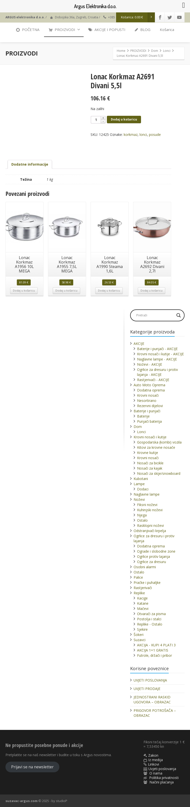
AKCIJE (139, 343)
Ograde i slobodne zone (156, 551)
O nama (155, 773)
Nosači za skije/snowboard (158, 473)
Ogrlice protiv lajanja (153, 556)
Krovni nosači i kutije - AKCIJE (160, 354)
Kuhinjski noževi (150, 510)
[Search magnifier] (178, 315)
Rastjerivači (143, 587)
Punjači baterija (149, 421)
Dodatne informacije (29, 164)
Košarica (167, 29)
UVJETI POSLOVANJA (150, 680)
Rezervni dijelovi (150, 405)
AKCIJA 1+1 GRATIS (152, 650)
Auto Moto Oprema (149, 385)
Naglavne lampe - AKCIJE (157, 359)
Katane (142, 603)
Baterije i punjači (147, 411)
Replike (139, 593)
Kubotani (141, 478)
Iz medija (155, 759)
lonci (143, 134)
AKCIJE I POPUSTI (106, 29)
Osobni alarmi (145, 567)
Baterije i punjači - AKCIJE (157, 348)
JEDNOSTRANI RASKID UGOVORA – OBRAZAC (152, 699)
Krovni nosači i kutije (150, 437)
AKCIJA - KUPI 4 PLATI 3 (156, 645)
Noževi (139, 499)
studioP (61, 801)
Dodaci (142, 489)
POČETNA (27, 29)
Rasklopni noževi (150, 525)
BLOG (142, 29)
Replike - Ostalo (149, 624)
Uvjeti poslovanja (162, 768)
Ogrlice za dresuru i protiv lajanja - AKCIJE (157, 372)
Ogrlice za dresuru (151, 561)
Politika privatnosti (164, 777)
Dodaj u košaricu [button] (24, 290)
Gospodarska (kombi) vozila (159, 442)
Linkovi (153, 764)
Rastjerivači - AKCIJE (153, 379)
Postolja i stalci (149, 619)
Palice (138, 577)
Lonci (141, 431)
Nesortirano (146, 400)
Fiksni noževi (147, 504)
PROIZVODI (64, 29)
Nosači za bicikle (150, 463)
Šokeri (138, 634)
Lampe (139, 483)
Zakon (153, 755)
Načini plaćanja (161, 782)
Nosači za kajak (149, 468)
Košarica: (138, 17)
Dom (138, 426)
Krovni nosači (148, 395)
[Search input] (154, 315)
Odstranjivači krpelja (150, 530)
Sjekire (142, 629)
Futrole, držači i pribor (154, 655)
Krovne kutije (147, 452)
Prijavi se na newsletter (32, 767)
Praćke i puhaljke (147, 582)
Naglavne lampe (147, 494)
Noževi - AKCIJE (149, 364)
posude (155, 134)
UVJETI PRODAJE (147, 688)
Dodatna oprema (151, 390)
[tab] (30, 164)
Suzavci (139, 639)
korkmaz (131, 134)
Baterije (143, 416)
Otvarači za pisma (151, 613)
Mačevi (142, 608)
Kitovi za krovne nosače (156, 447)
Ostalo (142, 520)
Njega (142, 515)
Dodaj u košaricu (124, 119)
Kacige (142, 598)
